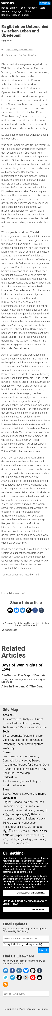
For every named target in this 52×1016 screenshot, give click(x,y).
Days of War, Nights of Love (19, 49)
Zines (6, 735)
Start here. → (39, 909)
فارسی (16, 822)
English (22, 55)
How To (26, 723)
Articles (7, 715)
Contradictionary (13, 760)
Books (4, 7)
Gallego (27, 839)
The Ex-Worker (11, 781)
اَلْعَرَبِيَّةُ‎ (7, 831)
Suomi (39, 810)
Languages (17, 11)
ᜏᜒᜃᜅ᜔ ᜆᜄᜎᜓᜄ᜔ (20, 843)
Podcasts (32, 7)
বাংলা (15, 831)
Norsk (6, 843)
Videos (7, 739)
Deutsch (39, 802)
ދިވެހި (20, 839)
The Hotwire (17, 785)
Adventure (15, 719)
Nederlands (28, 822)
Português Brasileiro (26, 806)
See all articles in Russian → (16, 15)
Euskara (30, 818)
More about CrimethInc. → (32, 892)
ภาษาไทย (8, 835)
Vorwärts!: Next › (10, 629)
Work (27, 760)
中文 (27, 814)
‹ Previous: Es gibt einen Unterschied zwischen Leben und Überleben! (26, 624)
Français (8, 806)
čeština (20, 818)
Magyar (41, 818)
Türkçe (7, 822)
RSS (14, 715)
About (28, 11)
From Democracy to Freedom (20, 756)
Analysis (27, 719)
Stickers (38, 735)
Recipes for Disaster (29, 764)
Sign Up (43, 950)
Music (16, 739)
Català (12, 839)
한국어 (26, 826)
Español (32, 55)
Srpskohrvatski (12, 826)
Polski (18, 810)
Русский (8, 810)
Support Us (45, 3)
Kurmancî (39, 839)
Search (5, 11)
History (16, 723)
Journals (16, 735)
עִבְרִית (43, 831)
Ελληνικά (28, 810)
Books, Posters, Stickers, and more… (24, 793)
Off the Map (23, 773)
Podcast (8, 777)
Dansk (34, 831)
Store (42, 7)
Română (36, 826)
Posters (27, 735)
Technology (10, 727)
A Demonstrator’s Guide (32, 727)
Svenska (24, 831)
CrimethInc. (8, 2)
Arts (5, 719)
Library (14, 7)
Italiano (28, 802)
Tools (23, 7)
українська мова (26, 835)
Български (11, 55)
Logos (24, 739)
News (35, 723)
